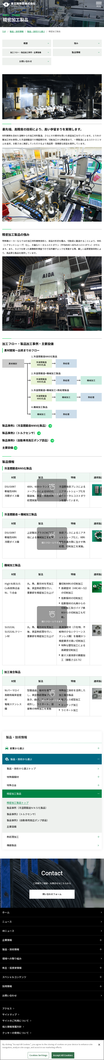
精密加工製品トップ (17, 802)
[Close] (99, 1044)
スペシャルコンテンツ (14, 977)
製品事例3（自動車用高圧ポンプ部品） (28, 820)
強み (86, 43)
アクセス (7, 1008)
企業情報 (7, 940)
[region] (52, 1050)
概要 (36, 43)
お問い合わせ (34, 61)
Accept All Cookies (62, 1055)
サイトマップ (9, 1014)
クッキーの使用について (15, 1033)
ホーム (5, 912)
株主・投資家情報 (12, 968)
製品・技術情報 (17, 31)
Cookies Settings (38, 1055)
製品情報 (85, 52)
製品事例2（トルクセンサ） (22, 814)
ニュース (7, 921)
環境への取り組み (12, 958)
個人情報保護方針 (12, 1026)
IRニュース (8, 931)
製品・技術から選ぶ (36, 31)
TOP (4, 31)
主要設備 (11, 826)
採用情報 (7, 986)
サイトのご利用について (15, 1020)
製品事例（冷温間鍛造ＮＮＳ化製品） (27, 808)
